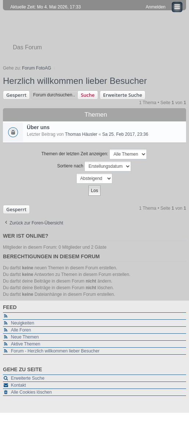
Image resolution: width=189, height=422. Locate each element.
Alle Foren (21, 330)
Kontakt (18, 385)
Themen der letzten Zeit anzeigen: (94, 154)
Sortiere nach (94, 166)
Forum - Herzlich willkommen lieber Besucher (55, 351)
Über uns (38, 127)
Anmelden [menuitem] (156, 7)
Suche (88, 95)
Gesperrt (16, 95)
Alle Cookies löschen (31, 392)
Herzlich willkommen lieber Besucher (75, 81)
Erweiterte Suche (122, 95)
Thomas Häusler (81, 134)
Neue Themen (25, 337)
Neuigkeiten (22, 323)
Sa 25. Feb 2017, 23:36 (125, 134)
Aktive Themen (25, 344)
